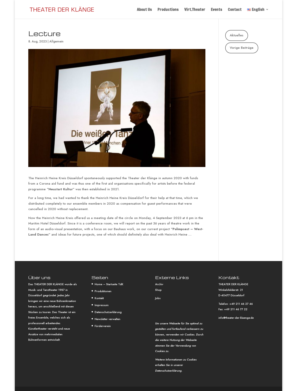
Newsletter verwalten (107, 319)
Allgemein (56, 41)
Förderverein (103, 326)
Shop (158, 290)
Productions (168, 10)
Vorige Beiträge (241, 47)
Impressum (102, 305)
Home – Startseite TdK (109, 284)
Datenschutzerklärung (108, 312)
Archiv (159, 284)
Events (216, 10)
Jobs (158, 298)
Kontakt (99, 298)
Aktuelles (236, 35)
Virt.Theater (194, 10)
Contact (235, 10)
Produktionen (103, 291)
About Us (144, 10)
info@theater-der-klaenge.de (236, 318)
